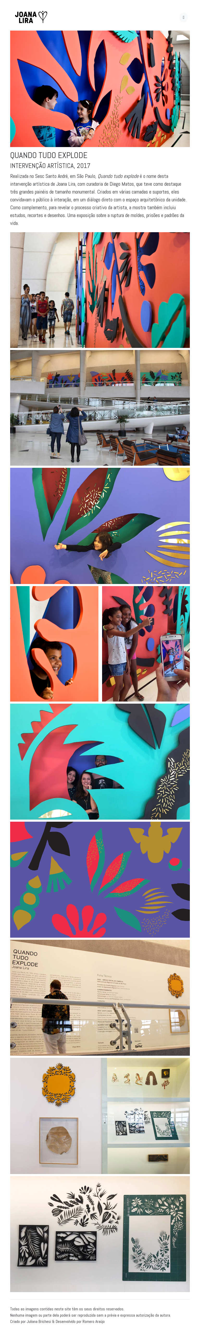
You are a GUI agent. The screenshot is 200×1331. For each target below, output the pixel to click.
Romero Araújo (94, 1321)
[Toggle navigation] (183, 17)
